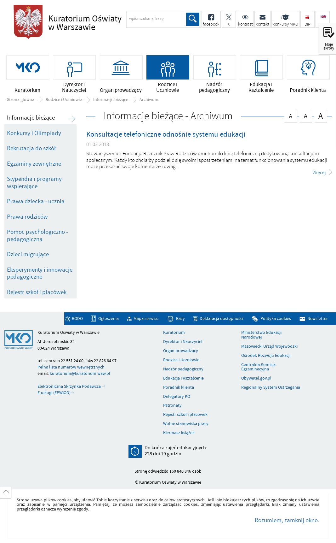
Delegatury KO (176, 396)
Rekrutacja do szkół (31, 148)
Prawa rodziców (27, 217)
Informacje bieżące (110, 99)
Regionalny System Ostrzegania (270, 387)
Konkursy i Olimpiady (34, 133)
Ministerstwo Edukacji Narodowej (261, 334)
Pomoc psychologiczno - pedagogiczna (37, 235)
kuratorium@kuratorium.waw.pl (80, 373)
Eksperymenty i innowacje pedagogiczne (39, 273)
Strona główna (20, 99)
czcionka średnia (305, 115)
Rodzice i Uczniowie (64, 99)
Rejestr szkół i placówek (36, 292)
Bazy (180, 319)
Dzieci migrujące (28, 254)
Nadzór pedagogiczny (183, 369)
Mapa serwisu (146, 319)
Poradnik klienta (178, 387)
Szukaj (192, 19)
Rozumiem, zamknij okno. (287, 520)
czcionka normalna (290, 115)
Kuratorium (174, 332)
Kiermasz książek (179, 433)
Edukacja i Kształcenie (183, 378)
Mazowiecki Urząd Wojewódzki (269, 346)
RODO (77, 319)
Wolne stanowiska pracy (185, 424)
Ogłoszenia (108, 319)
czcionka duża (320, 115)
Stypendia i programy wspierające (34, 182)
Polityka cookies (275, 319)
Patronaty (172, 405)
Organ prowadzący (180, 351)
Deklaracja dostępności (221, 319)
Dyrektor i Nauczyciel (182, 341)
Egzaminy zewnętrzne (34, 164)
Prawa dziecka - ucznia (36, 201)
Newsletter (317, 319)
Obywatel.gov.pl (256, 378)
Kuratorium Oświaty (103, 23)
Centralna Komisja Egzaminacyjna (258, 367)
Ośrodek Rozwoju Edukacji (265, 355)
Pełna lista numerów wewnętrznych (71, 367)
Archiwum (149, 99)
